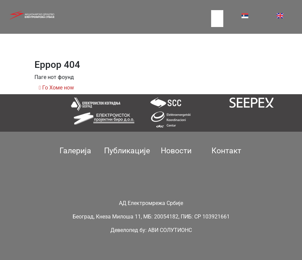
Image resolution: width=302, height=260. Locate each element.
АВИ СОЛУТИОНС (170, 230)
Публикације (127, 150)
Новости (176, 150)
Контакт (226, 150)
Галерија (75, 150)
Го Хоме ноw (56, 87)
